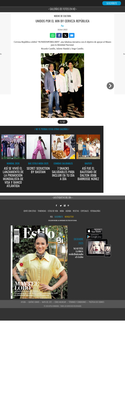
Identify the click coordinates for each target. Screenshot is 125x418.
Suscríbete (59, 216)
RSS (51, 216)
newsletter (69, 216)
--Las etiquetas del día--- (62, 197)
